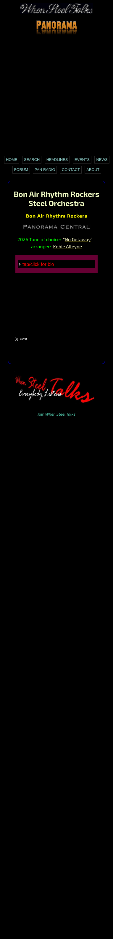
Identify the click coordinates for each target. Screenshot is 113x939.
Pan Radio (45, 169)
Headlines (57, 159)
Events (82, 159)
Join (56, 414)
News (101, 159)
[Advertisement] (56, 95)
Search (32, 159)
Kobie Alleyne (67, 246)
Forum (21, 169)
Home (11, 159)
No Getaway (78, 239)
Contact (71, 169)
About (92, 169)
